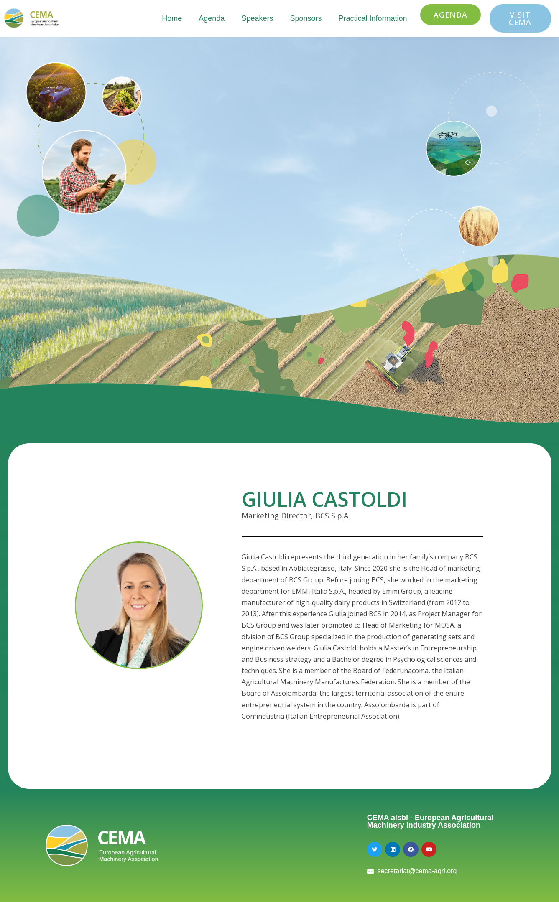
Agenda (212, 18)
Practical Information (372, 18)
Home (172, 18)
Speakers (257, 18)
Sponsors (306, 18)
